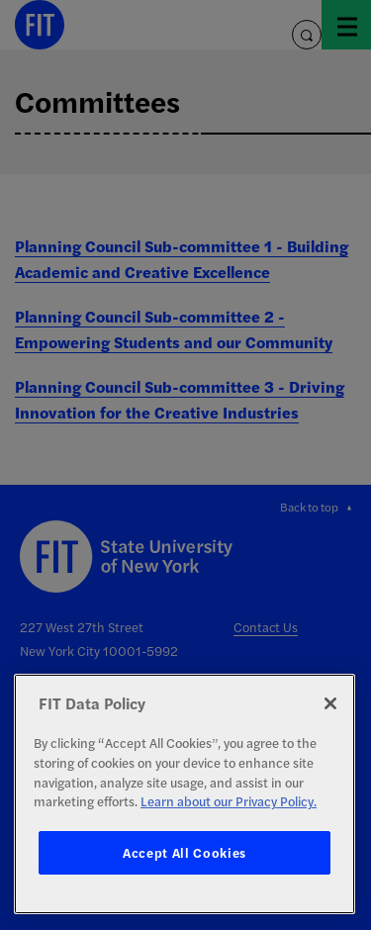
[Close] (330, 703)
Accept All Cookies (184, 852)
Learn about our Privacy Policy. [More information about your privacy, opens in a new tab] (228, 800)
